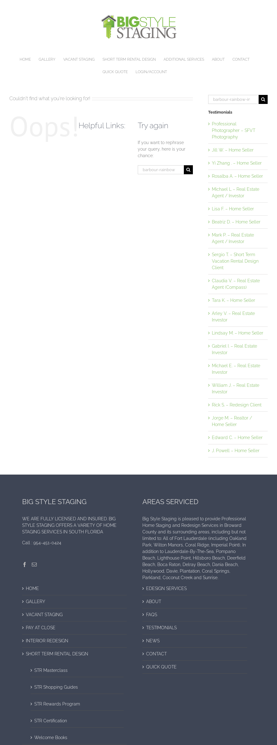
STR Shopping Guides (56, 687)
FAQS (151, 614)
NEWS (153, 640)
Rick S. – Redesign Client (236, 404)
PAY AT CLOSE (40, 627)
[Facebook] (24, 564)
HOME (32, 588)
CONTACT (156, 653)
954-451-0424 (47, 542)
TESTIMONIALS (161, 627)
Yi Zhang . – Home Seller (237, 163)
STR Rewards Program (57, 703)
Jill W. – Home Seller (233, 150)
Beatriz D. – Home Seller (236, 221)
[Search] (188, 169)
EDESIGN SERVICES (166, 588)
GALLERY (35, 601)
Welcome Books (50, 737)
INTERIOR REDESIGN (47, 640)
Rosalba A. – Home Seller (237, 176)
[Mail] (34, 564)
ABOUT (153, 601)
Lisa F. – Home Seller (233, 208)
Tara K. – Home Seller (233, 300)
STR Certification (50, 720)
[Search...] (161, 169)
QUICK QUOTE (161, 666)
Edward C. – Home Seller (237, 437)
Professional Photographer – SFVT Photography (233, 130)
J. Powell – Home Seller (236, 450)
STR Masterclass (51, 670)
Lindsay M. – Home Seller (237, 332)
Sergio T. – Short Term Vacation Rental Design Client (235, 261)
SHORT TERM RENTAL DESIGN (57, 653)
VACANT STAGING (44, 614)
